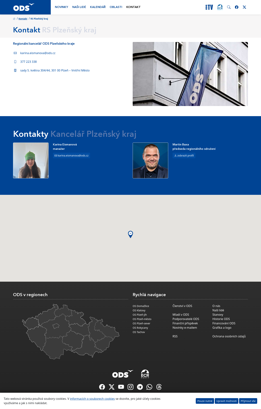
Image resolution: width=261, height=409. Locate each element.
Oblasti (116, 7)
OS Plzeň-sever (141, 323)
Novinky (61, 7)
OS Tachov (139, 332)
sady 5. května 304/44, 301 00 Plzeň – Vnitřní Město (55, 70)
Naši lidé (79, 7)
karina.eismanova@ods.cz (37, 53)
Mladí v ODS (181, 315)
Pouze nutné (204, 401)
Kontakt (133, 7)
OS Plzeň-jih (140, 314)
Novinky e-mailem (185, 328)
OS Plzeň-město (142, 319)
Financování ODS (223, 323)
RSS (175, 336)
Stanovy (217, 315)
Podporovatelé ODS (186, 319)
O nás (216, 306)
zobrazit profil (185, 155)
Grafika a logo (221, 328)
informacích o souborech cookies (92, 399)
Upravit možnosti (226, 401)
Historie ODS (221, 319)
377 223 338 (28, 62)
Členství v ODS (182, 306)
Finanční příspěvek (185, 323)
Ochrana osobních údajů (229, 336)
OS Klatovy (139, 310)
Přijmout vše (248, 401)
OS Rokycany (140, 327)
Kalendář (98, 7)
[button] (130, 234)
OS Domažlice (141, 306)
